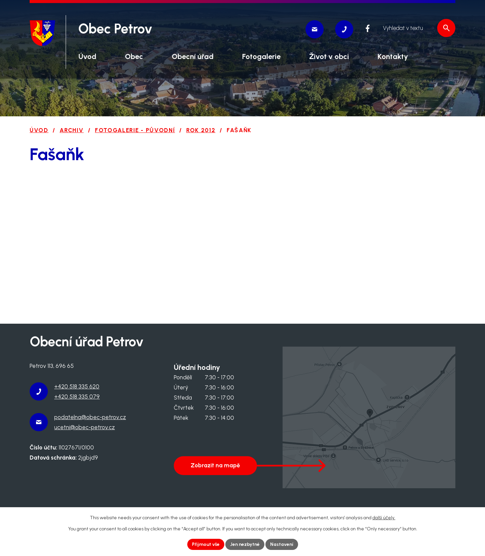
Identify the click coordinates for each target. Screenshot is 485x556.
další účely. (384, 518)
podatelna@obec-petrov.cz (90, 417)
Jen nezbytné (245, 544)
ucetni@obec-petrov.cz (84, 427)
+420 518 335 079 (77, 396)
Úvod (39, 130)
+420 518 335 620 (76, 386)
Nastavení (281, 544)
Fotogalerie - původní (135, 130)
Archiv (72, 130)
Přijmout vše (206, 544)
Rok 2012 (201, 130)
